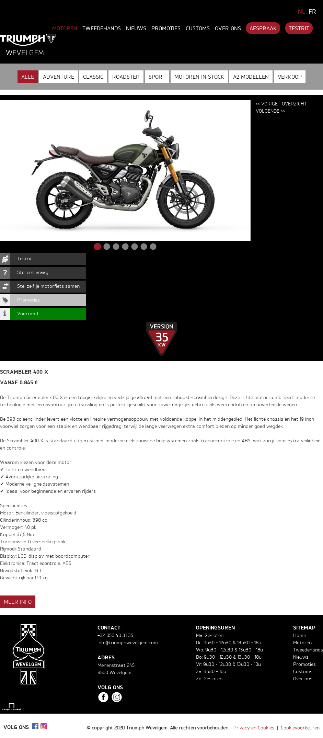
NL (301, 11)
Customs (198, 28)
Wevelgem (25, 52)
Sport (157, 76)
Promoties (166, 28)
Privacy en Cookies (253, 727)
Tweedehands (101, 28)
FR (312, 11)
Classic (93, 76)
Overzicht (294, 103)
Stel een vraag (32, 272)
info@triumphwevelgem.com (127, 642)
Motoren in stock (199, 76)
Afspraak (263, 28)
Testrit (299, 28)
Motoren (64, 28)
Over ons (228, 28)
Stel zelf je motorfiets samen (48, 286)
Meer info (18, 601)
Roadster (126, 76)
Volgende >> (270, 111)
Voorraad (27, 313)
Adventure (58, 76)
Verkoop (290, 76)
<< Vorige (267, 103)
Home (299, 635)
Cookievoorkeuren (300, 727)
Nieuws (136, 28)
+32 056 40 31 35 (115, 635)
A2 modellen (251, 76)
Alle (27, 76)
